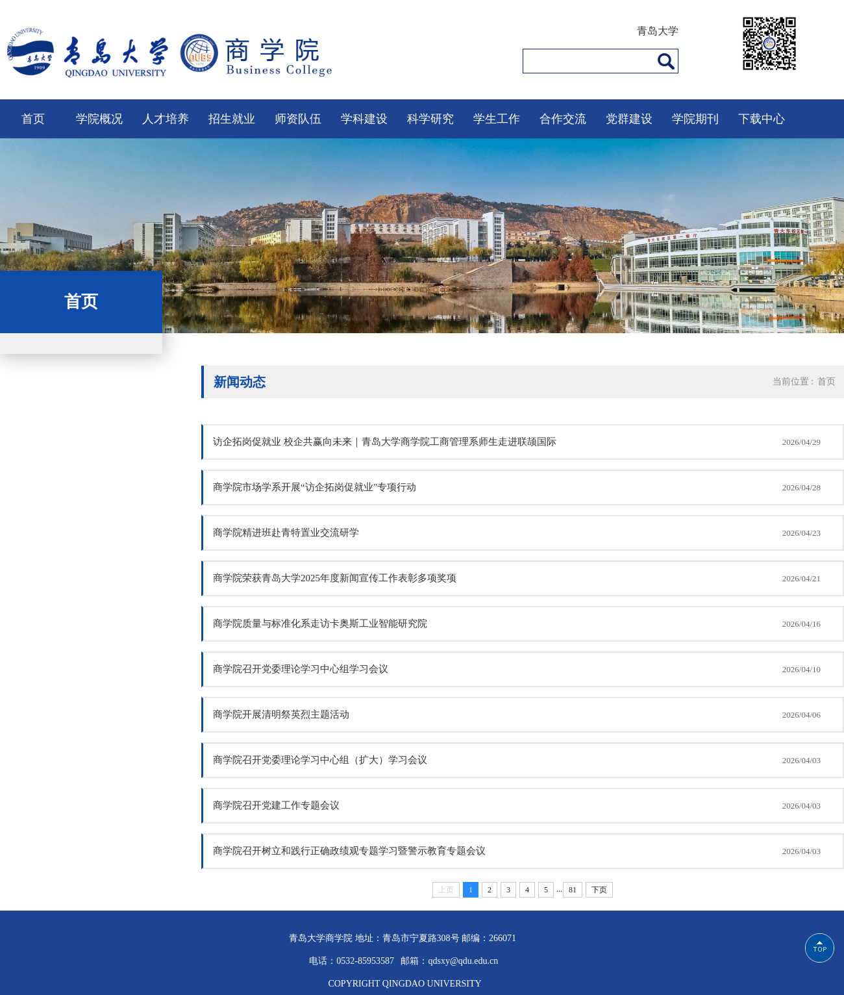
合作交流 (563, 118)
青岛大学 (657, 30)
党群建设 (629, 118)
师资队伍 (298, 118)
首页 (33, 118)
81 (573, 889)
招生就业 (231, 118)
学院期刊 (695, 118)
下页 (599, 889)
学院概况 (99, 118)
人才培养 (165, 118)
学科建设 (364, 118)
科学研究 (430, 118)
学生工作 (496, 118)
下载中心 (761, 118)
